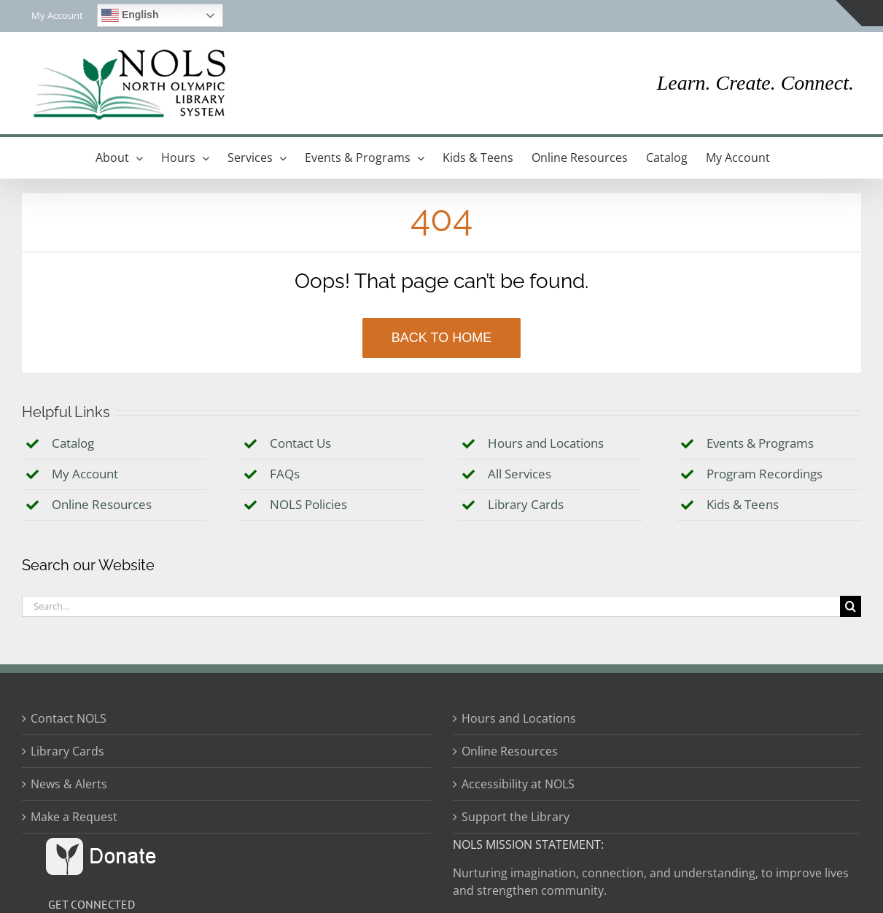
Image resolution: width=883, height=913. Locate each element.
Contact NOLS (68, 718)
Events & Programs (760, 443)
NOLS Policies (308, 504)
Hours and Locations (546, 443)
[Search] (850, 606)
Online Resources (102, 504)
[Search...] (431, 606)
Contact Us (300, 443)
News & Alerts (69, 784)
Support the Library (515, 817)
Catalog (73, 443)
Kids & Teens (743, 504)
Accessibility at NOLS (518, 784)
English (129, 15)
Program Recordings (764, 473)
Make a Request (74, 817)
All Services (519, 473)
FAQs (285, 473)
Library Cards (526, 504)
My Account (85, 473)
